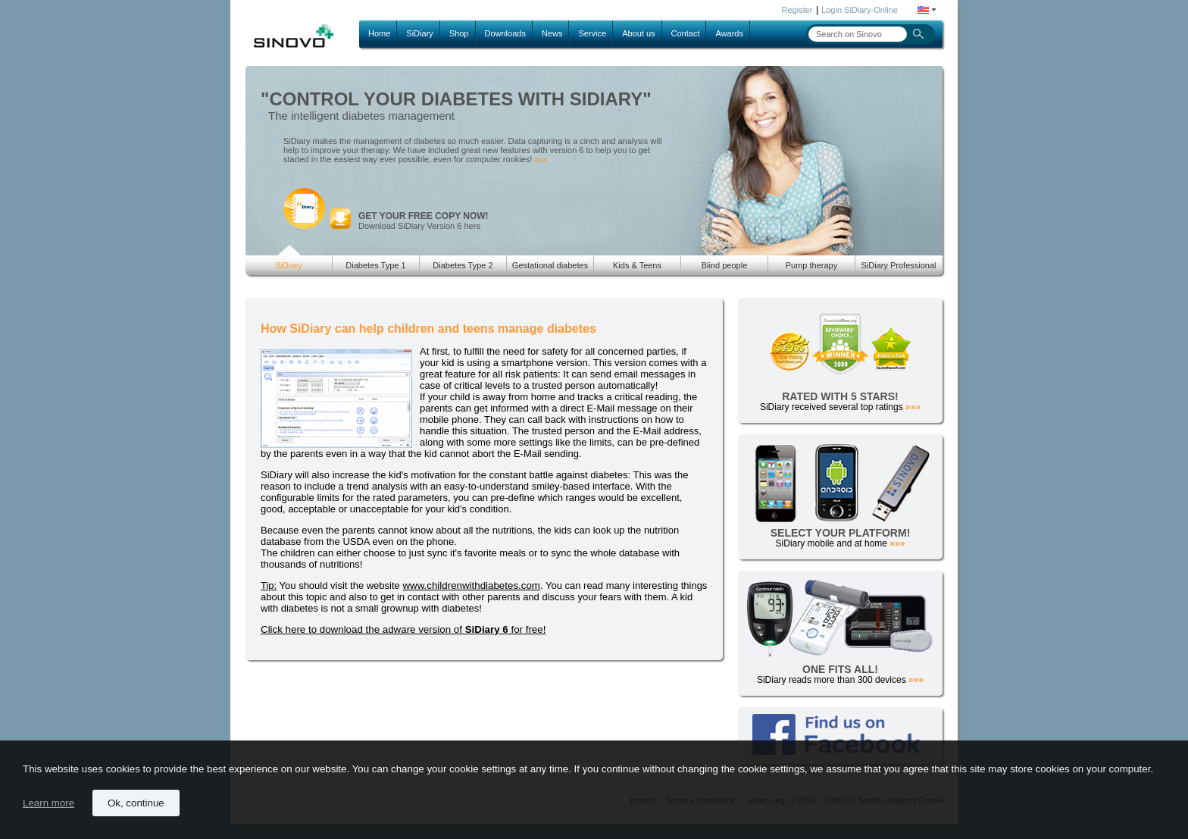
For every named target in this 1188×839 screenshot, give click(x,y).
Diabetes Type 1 (375, 265)
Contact (685, 33)
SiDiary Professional (898, 265)
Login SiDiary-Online (859, 9)
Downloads (505, 33)
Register (797, 9)
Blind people (725, 265)
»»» (540, 159)
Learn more (48, 803)
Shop (459, 33)
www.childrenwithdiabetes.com (471, 585)
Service (592, 33)
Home (379, 33)
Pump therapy (811, 265)
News (552, 33)
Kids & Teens (637, 265)
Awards (728, 33)
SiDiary (419, 33)
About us (638, 33)
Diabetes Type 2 (462, 265)
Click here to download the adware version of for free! (403, 629)
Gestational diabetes (550, 265)
